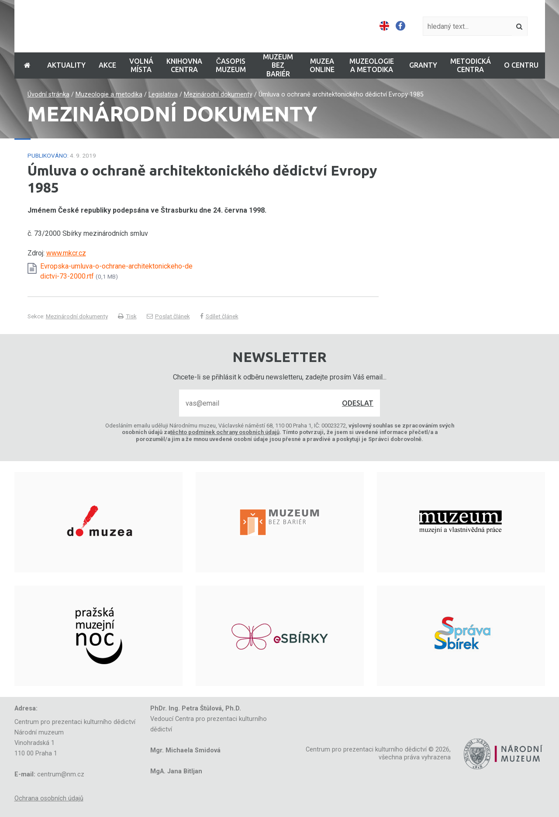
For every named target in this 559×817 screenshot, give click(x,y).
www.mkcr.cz (66, 253)
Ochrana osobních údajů (48, 798)
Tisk (127, 316)
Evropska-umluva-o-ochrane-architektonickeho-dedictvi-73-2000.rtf (116, 271)
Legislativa (163, 94)
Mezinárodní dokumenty (218, 94)
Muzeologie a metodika (109, 94)
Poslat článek (168, 316)
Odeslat (357, 403)
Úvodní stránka (48, 94)
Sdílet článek (219, 316)
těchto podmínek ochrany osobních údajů (225, 432)
